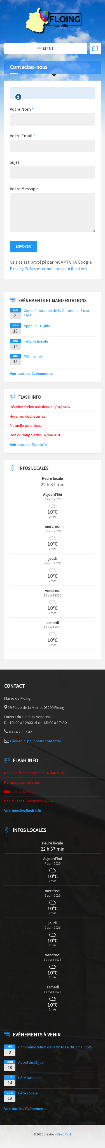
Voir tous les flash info (28, 444)
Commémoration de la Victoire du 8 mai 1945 (55, 1047)
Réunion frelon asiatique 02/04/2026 (40, 406)
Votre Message (24, 188)
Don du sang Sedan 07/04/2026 (35, 434)
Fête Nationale (36, 341)
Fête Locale (33, 356)
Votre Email (22, 135)
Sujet (15, 162)
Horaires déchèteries (28, 416)
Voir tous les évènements (31, 373)
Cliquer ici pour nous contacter (35, 740)
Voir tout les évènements (25, 1108)
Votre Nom (22, 109)
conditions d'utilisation (65, 268)
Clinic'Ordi (64, 1134)
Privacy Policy (23, 268)
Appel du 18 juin (37, 325)
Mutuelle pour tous (25, 425)
